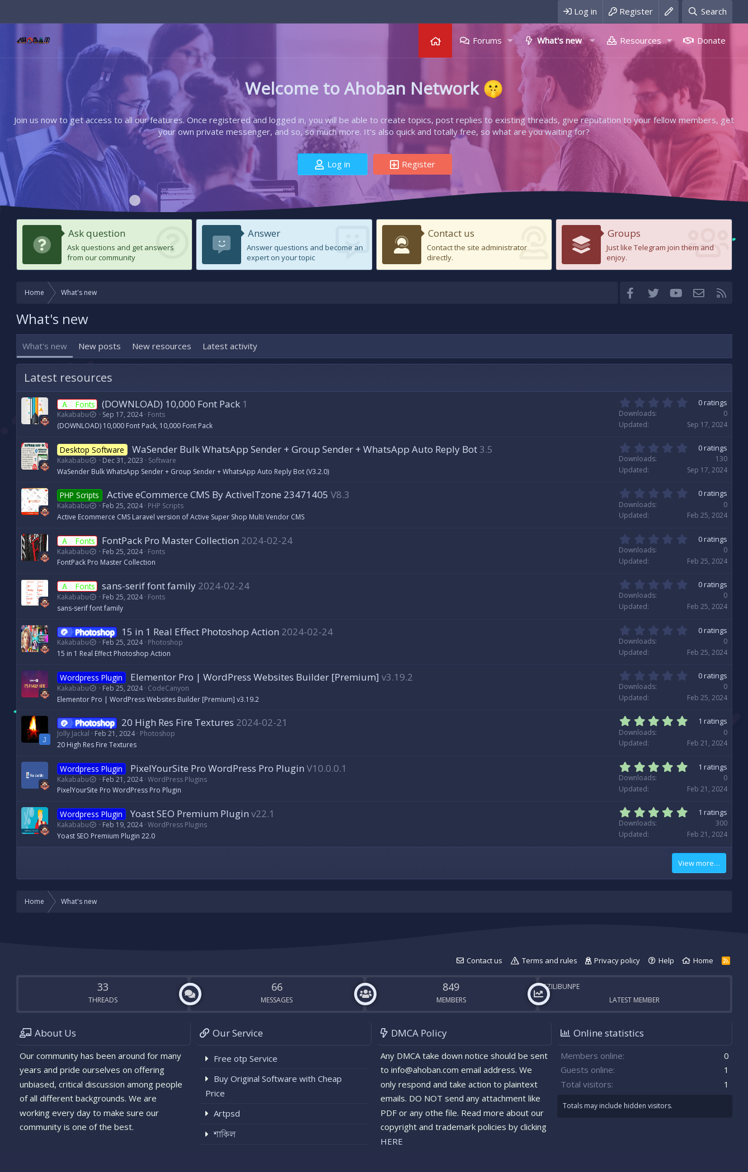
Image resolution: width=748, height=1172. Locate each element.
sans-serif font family (149, 585)
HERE (391, 1141)
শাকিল (225, 1134)
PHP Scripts (166, 505)
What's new (559, 40)
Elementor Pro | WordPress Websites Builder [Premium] (254, 677)
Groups (624, 233)
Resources (640, 40)
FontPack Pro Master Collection (170, 540)
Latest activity (230, 345)
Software (162, 460)
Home (435, 41)
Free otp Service (245, 1058)
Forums (487, 40)
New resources (161, 345)
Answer (264, 233)
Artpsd (227, 1113)
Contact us (451, 233)
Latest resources (68, 377)
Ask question (96, 233)
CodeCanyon (168, 688)
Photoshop (165, 642)
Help (666, 960)
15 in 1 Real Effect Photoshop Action (200, 631)
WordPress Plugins (177, 779)
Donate (711, 40)
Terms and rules (549, 960)
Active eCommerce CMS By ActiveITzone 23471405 (217, 494)
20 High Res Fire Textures (177, 722)
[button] (509, 41)
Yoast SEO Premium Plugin (189, 813)
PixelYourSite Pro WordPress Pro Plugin (217, 768)
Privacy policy (617, 960)
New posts (99, 345)
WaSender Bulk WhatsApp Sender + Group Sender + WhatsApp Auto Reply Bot (304, 449)
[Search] (707, 11)
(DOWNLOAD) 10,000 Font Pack (171, 403)
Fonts (156, 414)
